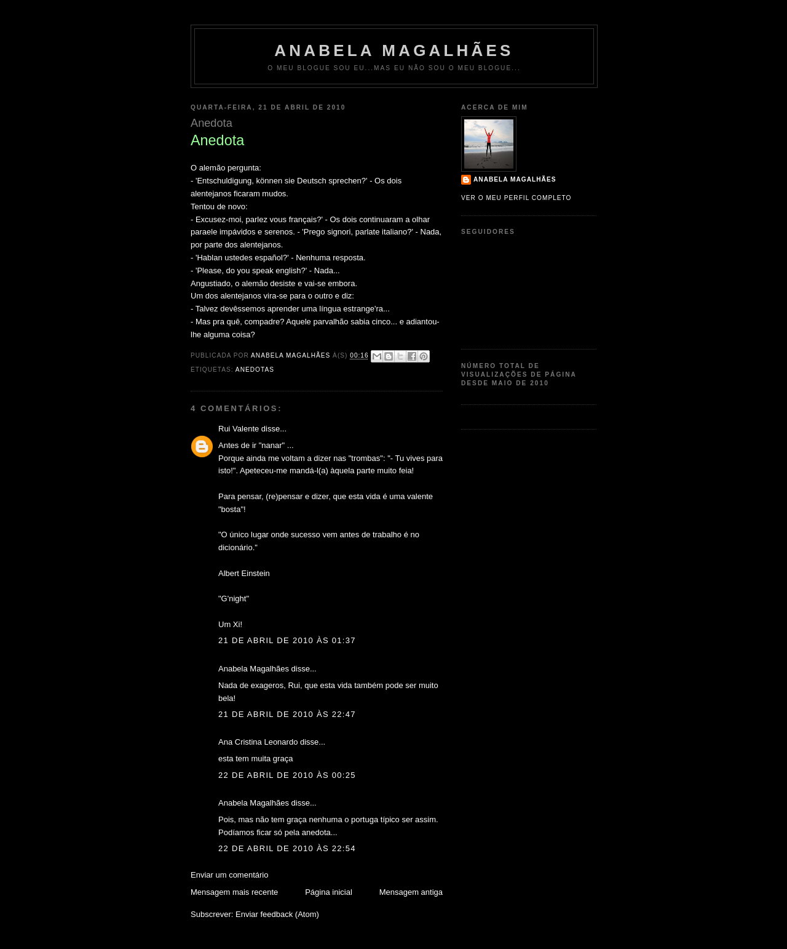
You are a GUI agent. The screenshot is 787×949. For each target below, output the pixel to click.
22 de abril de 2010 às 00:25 (287, 775)
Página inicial (328, 892)
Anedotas (254, 369)
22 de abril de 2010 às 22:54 (287, 848)
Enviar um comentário (229, 874)
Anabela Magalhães (393, 50)
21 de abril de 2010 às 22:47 (287, 714)
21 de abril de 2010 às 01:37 (287, 640)
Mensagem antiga (411, 892)
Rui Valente (238, 428)
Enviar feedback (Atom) (277, 914)
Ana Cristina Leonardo (258, 742)
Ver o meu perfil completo (516, 197)
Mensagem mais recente (234, 892)
